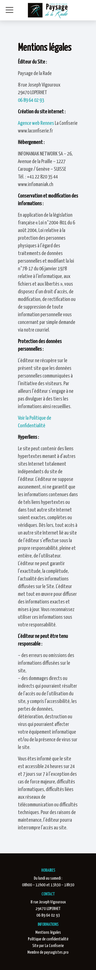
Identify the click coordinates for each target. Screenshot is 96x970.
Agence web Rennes (36, 123)
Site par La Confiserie (48, 946)
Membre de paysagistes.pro (48, 952)
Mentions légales (48, 932)
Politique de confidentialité (48, 939)
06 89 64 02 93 (31, 100)
